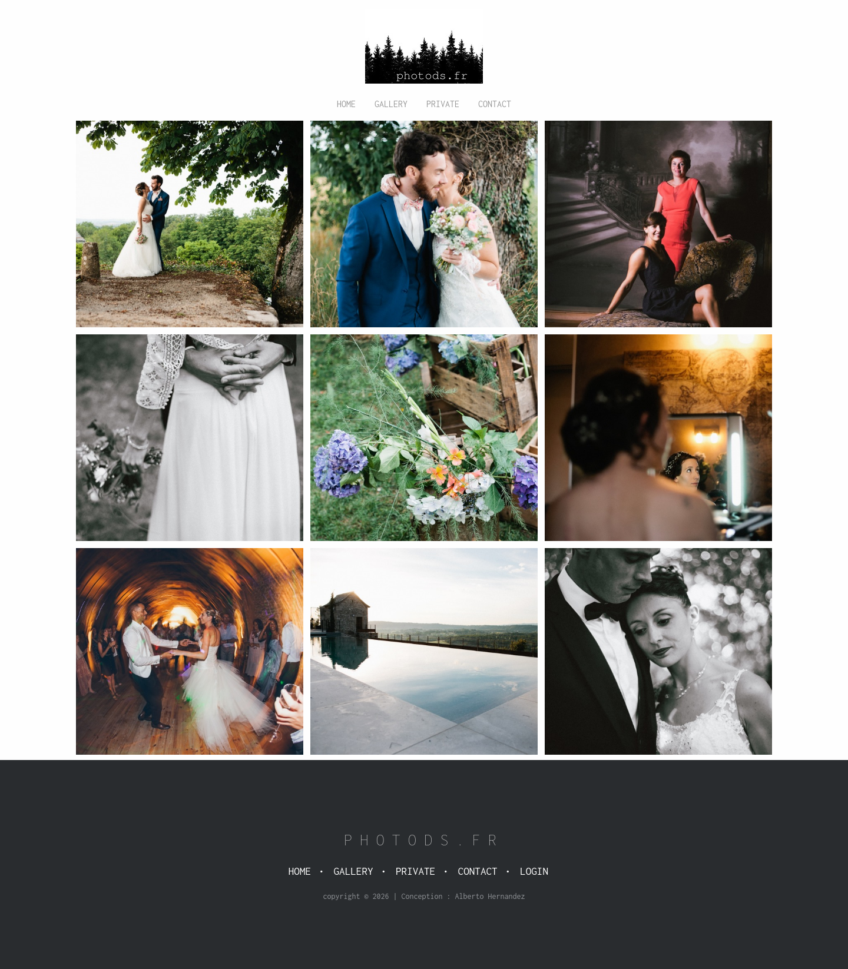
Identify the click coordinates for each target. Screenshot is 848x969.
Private (442, 104)
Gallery (391, 104)
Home (346, 104)
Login (534, 871)
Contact (494, 104)
